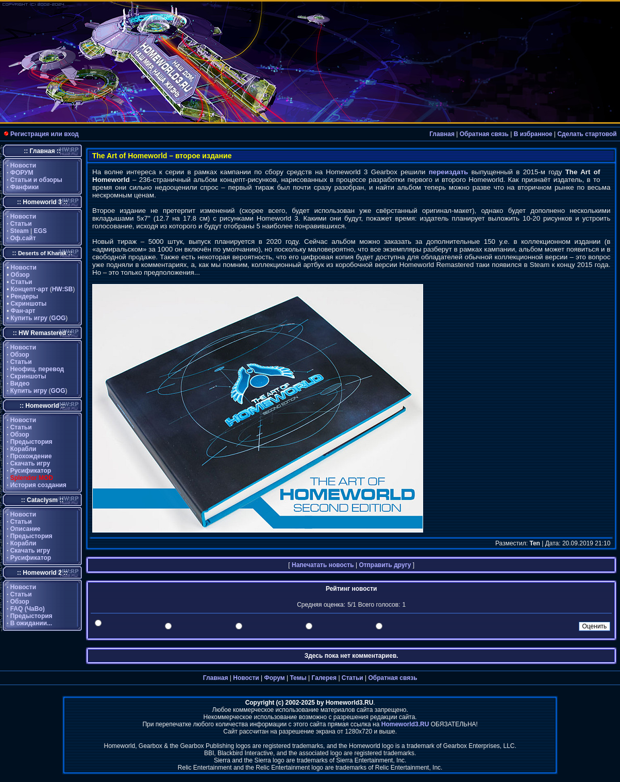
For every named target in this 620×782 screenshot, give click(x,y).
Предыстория (31, 441)
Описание (25, 529)
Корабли (23, 449)
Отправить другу (385, 565)
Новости (23, 165)
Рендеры (25, 296)
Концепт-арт (29, 289)
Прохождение (31, 456)
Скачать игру (30, 463)
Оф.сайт (23, 238)
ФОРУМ (21, 172)
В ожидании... (31, 623)
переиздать (448, 172)
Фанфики (24, 187)
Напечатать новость (323, 565)
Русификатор (30, 470)
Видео (20, 383)
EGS (40, 231)
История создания (38, 485)
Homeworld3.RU (405, 724)
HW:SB (62, 289)
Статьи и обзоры (36, 180)
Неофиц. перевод (37, 369)
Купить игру (29, 318)
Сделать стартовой (586, 134)
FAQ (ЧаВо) (27, 608)
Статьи (21, 223)
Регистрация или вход (44, 134)
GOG (58, 318)
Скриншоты (29, 303)
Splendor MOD (31, 477)
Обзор (20, 274)
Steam (19, 231)
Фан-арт (23, 310)
